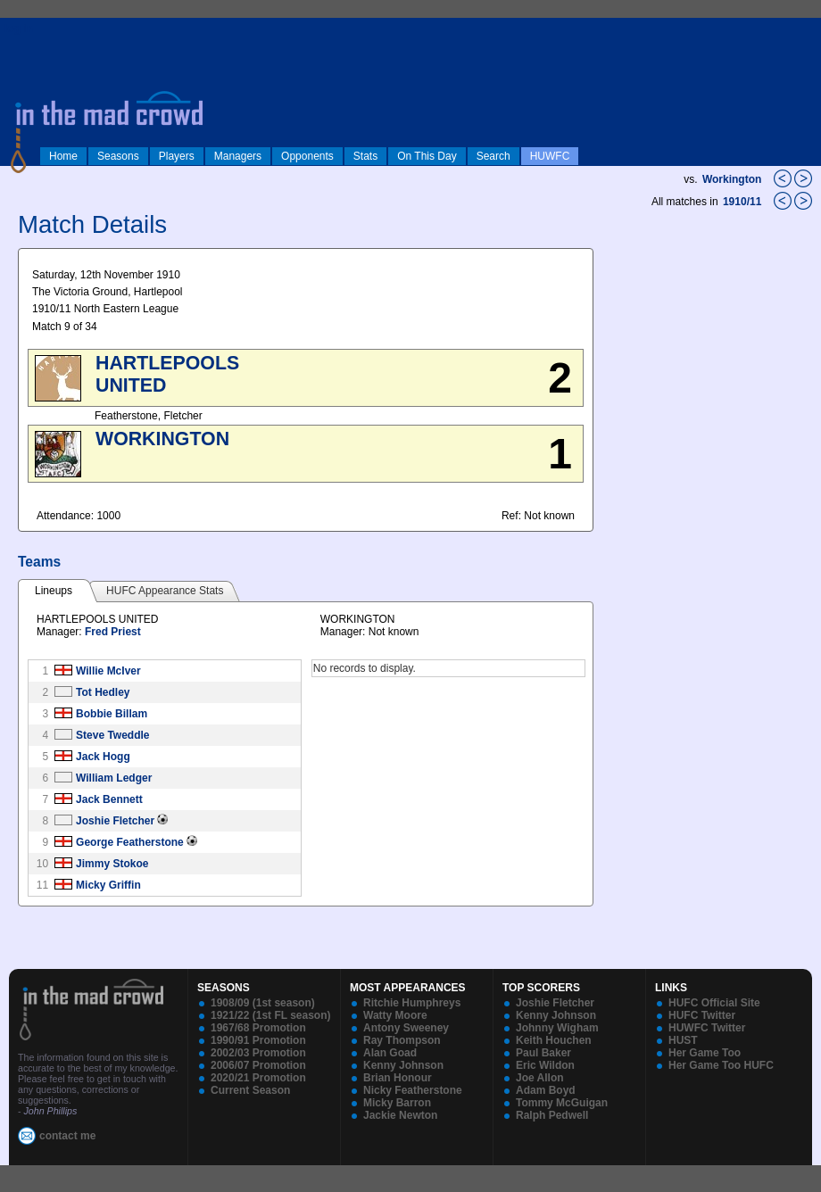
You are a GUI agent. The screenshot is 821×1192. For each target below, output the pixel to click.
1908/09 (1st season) (263, 1003)
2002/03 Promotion (258, 1053)
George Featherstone (130, 842)
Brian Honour (397, 1078)
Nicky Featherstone (412, 1090)
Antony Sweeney (406, 1028)
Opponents (307, 156)
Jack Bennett (109, 799)
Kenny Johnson (403, 1065)
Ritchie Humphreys (411, 1003)
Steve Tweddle (112, 735)
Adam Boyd (546, 1090)
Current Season (250, 1090)
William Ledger (114, 778)
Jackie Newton (400, 1115)
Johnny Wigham (557, 1028)
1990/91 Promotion (258, 1040)
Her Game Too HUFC (721, 1065)
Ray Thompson (402, 1040)
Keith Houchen (554, 1040)
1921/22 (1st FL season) (271, 1015)
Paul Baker (543, 1053)
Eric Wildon (545, 1065)
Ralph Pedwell (552, 1115)
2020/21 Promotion (258, 1078)
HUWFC (550, 156)
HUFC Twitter (701, 1015)
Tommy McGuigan (562, 1103)
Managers (237, 156)
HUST (683, 1040)
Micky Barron (397, 1103)
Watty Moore (395, 1015)
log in (18, 28)
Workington (731, 179)
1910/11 (744, 201)
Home (63, 156)
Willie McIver (108, 671)
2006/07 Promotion (258, 1065)
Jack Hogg (103, 756)
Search (493, 156)
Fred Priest (113, 631)
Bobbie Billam (111, 714)
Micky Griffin (108, 885)
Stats (365, 156)
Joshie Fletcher (115, 821)
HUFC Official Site (714, 1003)
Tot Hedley (102, 692)
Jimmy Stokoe (112, 863)
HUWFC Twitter (706, 1028)
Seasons (118, 156)
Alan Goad (390, 1053)
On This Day (426, 156)
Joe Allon (540, 1078)
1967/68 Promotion (258, 1028)
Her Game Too (704, 1053)
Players (177, 156)
